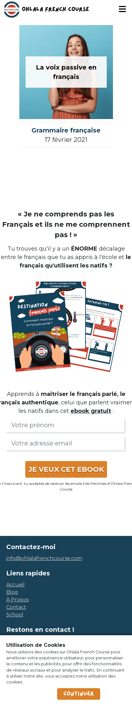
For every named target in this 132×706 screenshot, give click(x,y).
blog (12, 592)
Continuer (78, 694)
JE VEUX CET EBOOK (66, 469)
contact (16, 607)
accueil (15, 585)
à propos (17, 600)
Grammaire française (66, 130)
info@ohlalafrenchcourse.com (44, 558)
